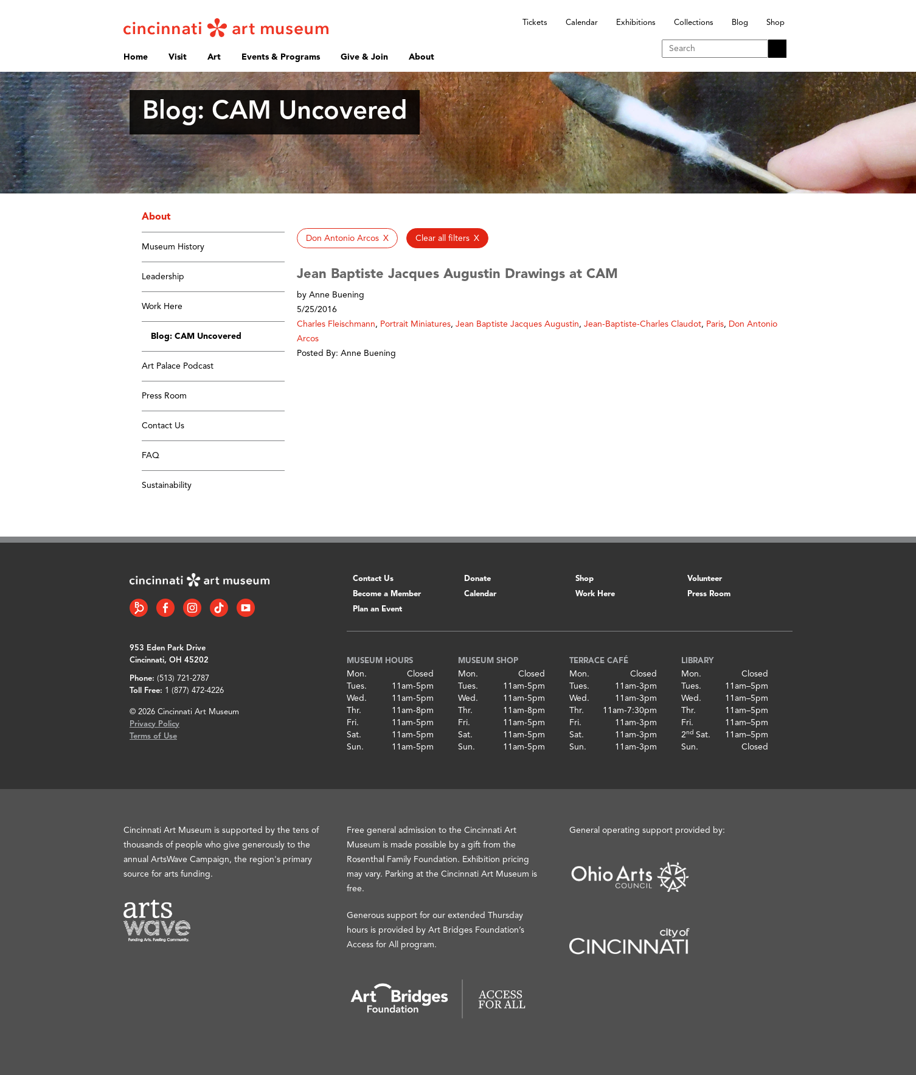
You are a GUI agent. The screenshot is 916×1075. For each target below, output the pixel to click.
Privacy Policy (154, 724)
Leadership (163, 277)
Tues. (357, 686)
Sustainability (167, 485)
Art (214, 57)
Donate (477, 579)
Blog (740, 23)
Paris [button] (715, 324)
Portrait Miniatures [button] (415, 324)
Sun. (355, 747)
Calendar (582, 23)
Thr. (354, 710)
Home (135, 57)
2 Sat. (695, 735)
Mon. (357, 674)
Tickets (534, 23)
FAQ (150, 455)
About (421, 57)
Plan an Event (377, 609)
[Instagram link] (192, 608)
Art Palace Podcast (177, 366)
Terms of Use (153, 736)
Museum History (173, 247)
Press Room (164, 396)
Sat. (354, 735)
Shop (775, 23)
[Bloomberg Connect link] (139, 608)
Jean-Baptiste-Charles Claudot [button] (642, 324)
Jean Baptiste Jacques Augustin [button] (517, 324)
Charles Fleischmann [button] (336, 324)
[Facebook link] (165, 608)
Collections (693, 23)
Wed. (357, 698)
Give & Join (364, 57)
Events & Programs (280, 57)
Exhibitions (636, 23)
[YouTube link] (246, 608)
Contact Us (163, 426)
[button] (347, 238)
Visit (177, 57)
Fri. (353, 722)
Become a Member (387, 594)
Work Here (162, 306)
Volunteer (704, 579)
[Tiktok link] (219, 608)
